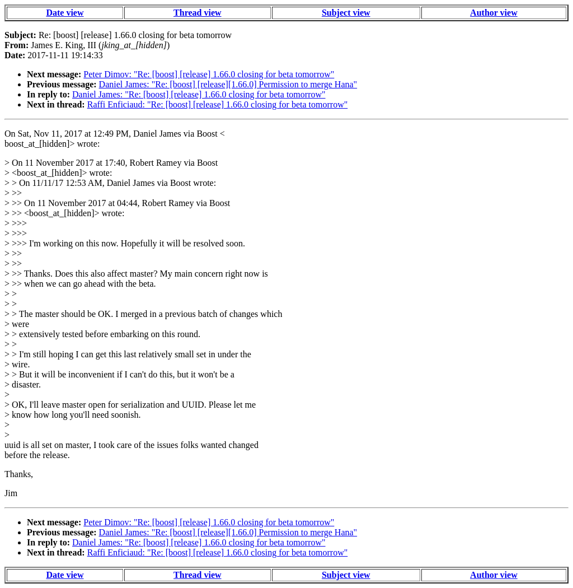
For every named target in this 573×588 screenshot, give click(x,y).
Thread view (197, 12)
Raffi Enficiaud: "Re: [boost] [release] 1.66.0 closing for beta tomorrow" (217, 104)
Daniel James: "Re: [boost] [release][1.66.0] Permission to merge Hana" (228, 84)
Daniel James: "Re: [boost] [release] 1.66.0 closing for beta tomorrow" (199, 94)
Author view (494, 12)
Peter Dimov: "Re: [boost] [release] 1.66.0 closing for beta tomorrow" (208, 74)
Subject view (346, 12)
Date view (64, 12)
